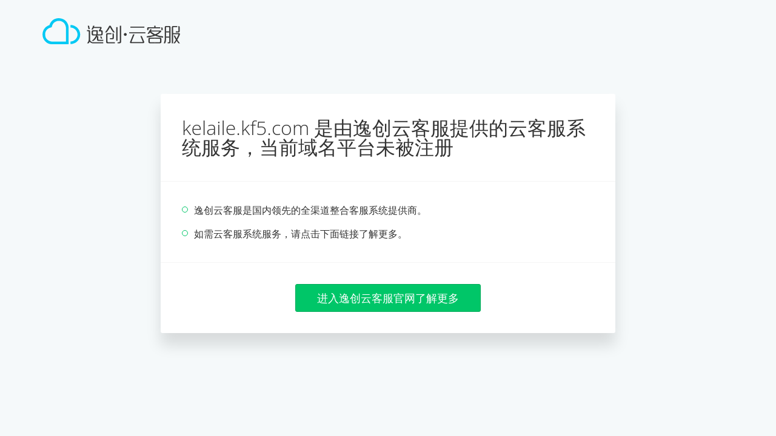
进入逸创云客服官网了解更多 (388, 298)
